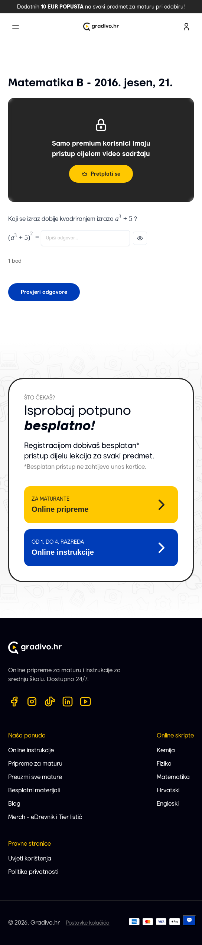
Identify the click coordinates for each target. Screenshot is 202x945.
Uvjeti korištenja (29, 858)
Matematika (173, 777)
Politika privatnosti (33, 872)
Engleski (168, 804)
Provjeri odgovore (44, 292)
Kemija (166, 750)
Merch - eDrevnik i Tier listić (45, 817)
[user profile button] (186, 26)
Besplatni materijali (34, 790)
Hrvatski (168, 790)
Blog (14, 804)
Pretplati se (101, 173)
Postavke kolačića (88, 922)
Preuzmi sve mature (35, 777)
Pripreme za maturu (35, 763)
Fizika (164, 763)
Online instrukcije (31, 750)
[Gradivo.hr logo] (101, 26)
